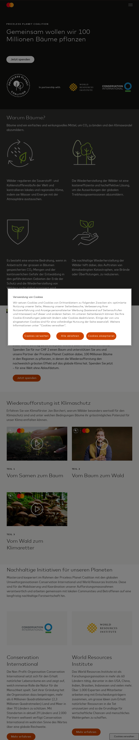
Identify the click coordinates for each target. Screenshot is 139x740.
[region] (70, 317)
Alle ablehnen (70, 336)
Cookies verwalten (36, 336)
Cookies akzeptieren (101, 336)
